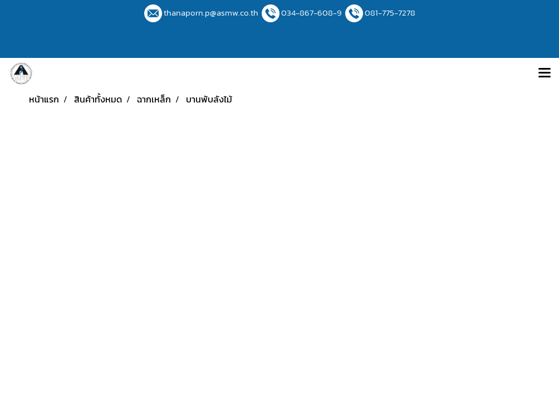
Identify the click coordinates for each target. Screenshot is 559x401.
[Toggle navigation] (544, 73)
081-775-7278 (390, 12)
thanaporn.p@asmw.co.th (211, 12)
